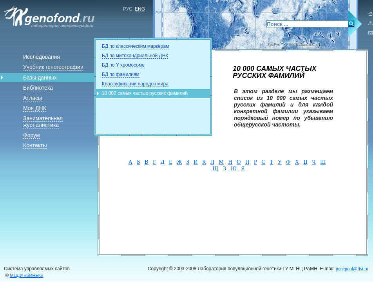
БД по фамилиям (120, 74)
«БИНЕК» (26, 275)
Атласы (32, 98)
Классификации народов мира (135, 84)
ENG (140, 9)
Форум (31, 135)
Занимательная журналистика (43, 121)
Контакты (35, 145)
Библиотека (38, 88)
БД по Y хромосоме (123, 65)
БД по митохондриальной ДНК (135, 55)
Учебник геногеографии (53, 67)
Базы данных (40, 77)
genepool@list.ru (352, 268)
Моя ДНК (34, 108)
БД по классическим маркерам (135, 46)
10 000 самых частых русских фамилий (145, 93)
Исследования (41, 57)
